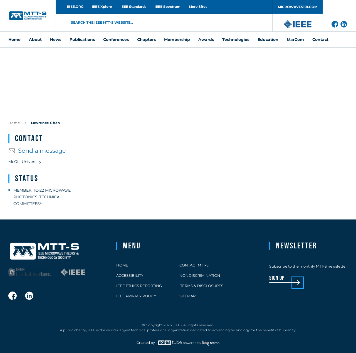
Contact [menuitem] (320, 39)
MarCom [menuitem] (295, 39)
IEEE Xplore (102, 6)
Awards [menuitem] (206, 39)
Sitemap (187, 296)
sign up (277, 278)
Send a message (37, 150)
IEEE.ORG (75, 6)
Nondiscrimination (199, 275)
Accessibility (129, 275)
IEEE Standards (133, 6)
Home (14, 123)
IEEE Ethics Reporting (139, 285)
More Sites (198, 6)
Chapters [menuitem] (146, 39)
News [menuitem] (55, 39)
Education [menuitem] (268, 39)
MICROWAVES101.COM (297, 7)
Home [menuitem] (14, 39)
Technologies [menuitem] (235, 39)
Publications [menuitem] (82, 39)
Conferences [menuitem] (116, 39)
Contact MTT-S (194, 265)
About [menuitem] (35, 39)
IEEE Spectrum (168, 6)
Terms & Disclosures (201, 285)
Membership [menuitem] (177, 39)
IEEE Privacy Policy (136, 296)
